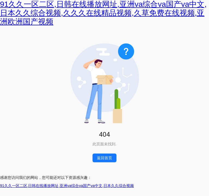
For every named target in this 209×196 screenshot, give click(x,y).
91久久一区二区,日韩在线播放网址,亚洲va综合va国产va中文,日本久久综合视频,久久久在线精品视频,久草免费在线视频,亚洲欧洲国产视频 (103, 13)
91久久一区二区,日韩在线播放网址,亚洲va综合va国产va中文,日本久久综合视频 (67, 185)
